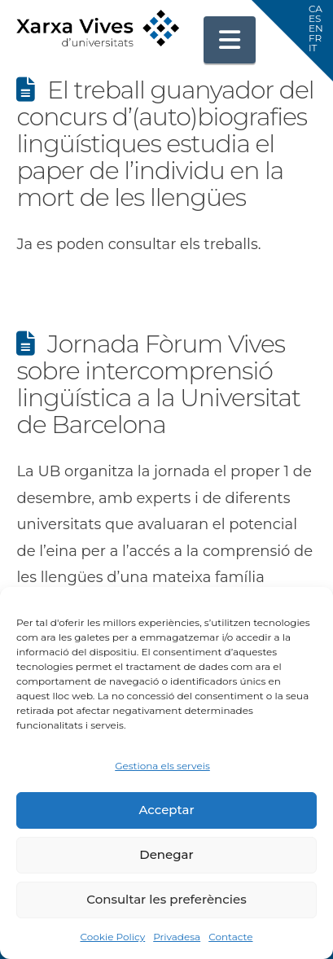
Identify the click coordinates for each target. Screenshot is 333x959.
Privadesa (176, 937)
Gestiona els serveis (162, 766)
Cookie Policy (112, 937)
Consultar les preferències (166, 899)
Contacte (230, 937)
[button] (230, 39)
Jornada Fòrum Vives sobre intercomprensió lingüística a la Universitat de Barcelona (158, 384)
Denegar (166, 854)
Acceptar (166, 809)
